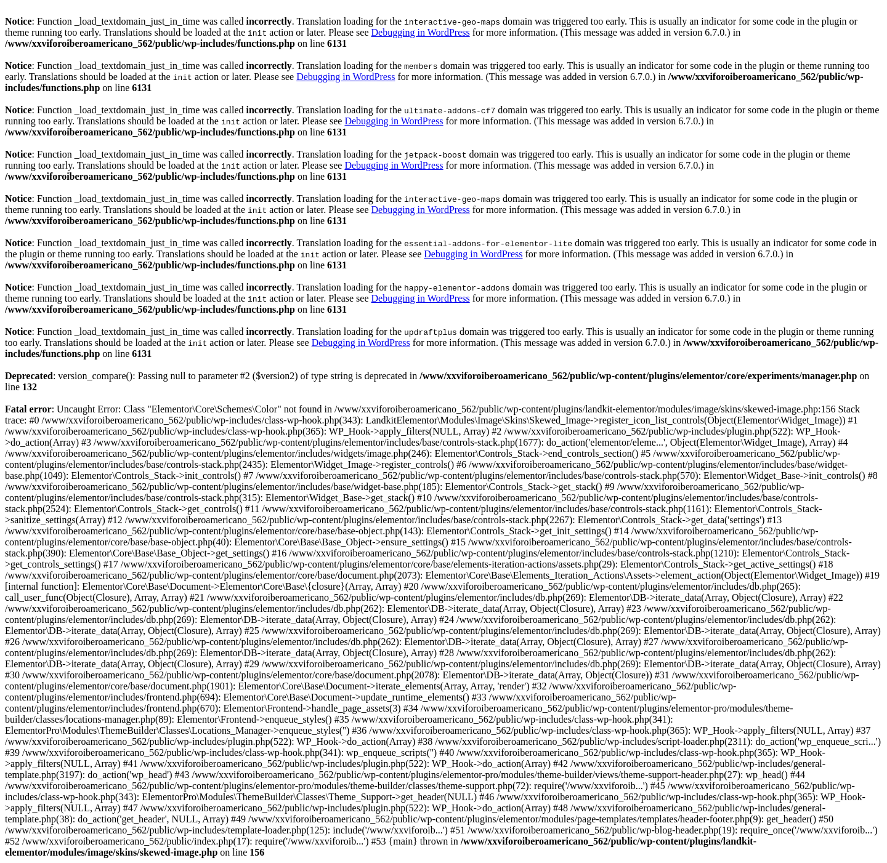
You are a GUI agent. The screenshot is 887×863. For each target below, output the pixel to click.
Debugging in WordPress (420, 32)
